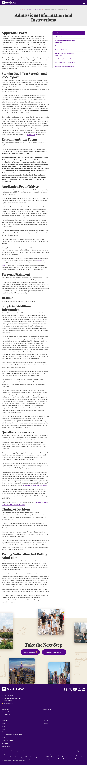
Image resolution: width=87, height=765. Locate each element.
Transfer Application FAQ (63, 59)
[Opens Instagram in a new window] (79, 689)
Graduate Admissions (53, 652)
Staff (3, 723)
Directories (5, 743)
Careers (46, 712)
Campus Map (8, 703)
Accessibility (6, 746)
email (39, 261)
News (3, 732)
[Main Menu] (84, 2)
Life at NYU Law (7, 715)
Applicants (58, 33)
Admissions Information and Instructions (65, 41)
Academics (5, 709)
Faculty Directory (7, 740)
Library (4, 729)
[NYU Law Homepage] (9, 2)
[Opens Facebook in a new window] (65, 689)
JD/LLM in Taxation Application (65, 66)
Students (5, 720)
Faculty (46, 720)
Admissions (47, 709)
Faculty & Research (8, 712)
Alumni (46, 723)
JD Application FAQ (61, 49)
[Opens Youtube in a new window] (75, 689)
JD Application (59, 46)
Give (3, 738)
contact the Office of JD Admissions (35, 485)
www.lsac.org (31, 134)
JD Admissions (29, 652)
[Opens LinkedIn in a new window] (83, 689)
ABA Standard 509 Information (12, 735)
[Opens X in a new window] (70, 689)
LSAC (3, 265)
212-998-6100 (8, 695)
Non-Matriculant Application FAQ (65, 63)
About (4, 726)
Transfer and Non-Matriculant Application (64, 54)
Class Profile (59, 36)
